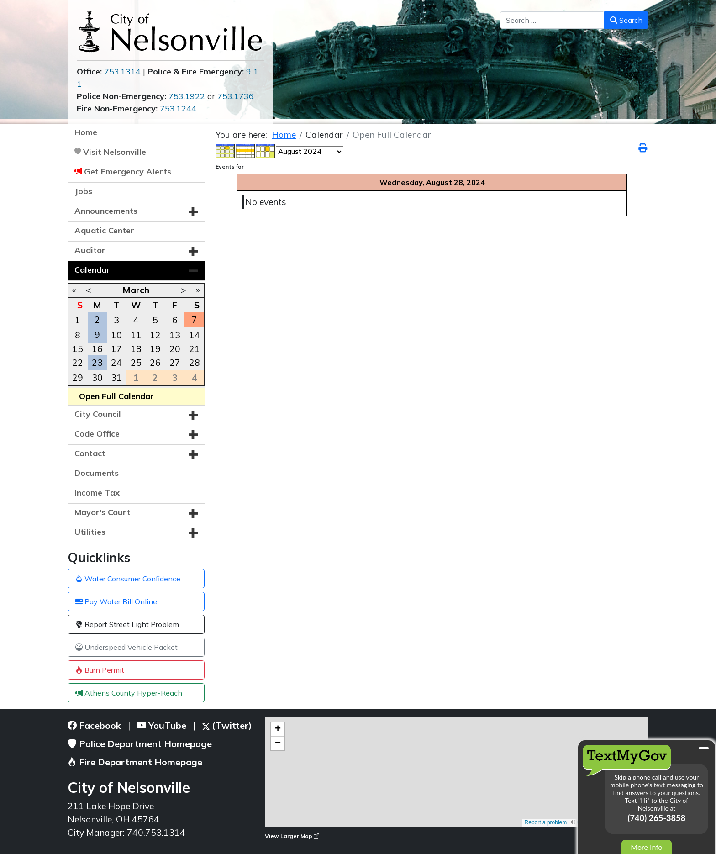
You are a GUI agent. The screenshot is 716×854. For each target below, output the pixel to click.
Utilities (89, 532)
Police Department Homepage (140, 743)
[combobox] (552, 20)
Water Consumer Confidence (127, 578)
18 (136, 348)
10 (116, 335)
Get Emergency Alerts (127, 171)
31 (116, 377)
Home (85, 132)
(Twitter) (227, 725)
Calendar (92, 269)
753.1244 (178, 108)
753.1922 (186, 96)
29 (77, 377)
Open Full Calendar (116, 396)
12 (155, 335)
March (135, 290)
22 (77, 362)
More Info (646, 847)
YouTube (161, 725)
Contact (89, 453)
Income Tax (97, 492)
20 (174, 348)
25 (136, 362)
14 (194, 335)
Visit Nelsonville (114, 152)
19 (155, 348)
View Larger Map (292, 836)
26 (155, 362)
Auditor (89, 250)
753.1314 (122, 71)
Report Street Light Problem (127, 624)
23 (97, 362)
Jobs (83, 191)
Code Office (97, 433)
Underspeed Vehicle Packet (126, 647)
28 (194, 362)
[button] (193, 211)
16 (97, 348)
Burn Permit (99, 670)
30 (97, 377)
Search (626, 20)
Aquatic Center (104, 230)
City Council (97, 414)
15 (77, 348)
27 (174, 362)
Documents (96, 473)
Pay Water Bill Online (116, 601)
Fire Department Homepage (135, 762)
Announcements (105, 211)
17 (116, 348)
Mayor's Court (102, 512)
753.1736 (235, 96)
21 (194, 348)
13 (174, 335)
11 (136, 335)
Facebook (94, 725)
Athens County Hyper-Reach (128, 692)
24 (116, 362)
